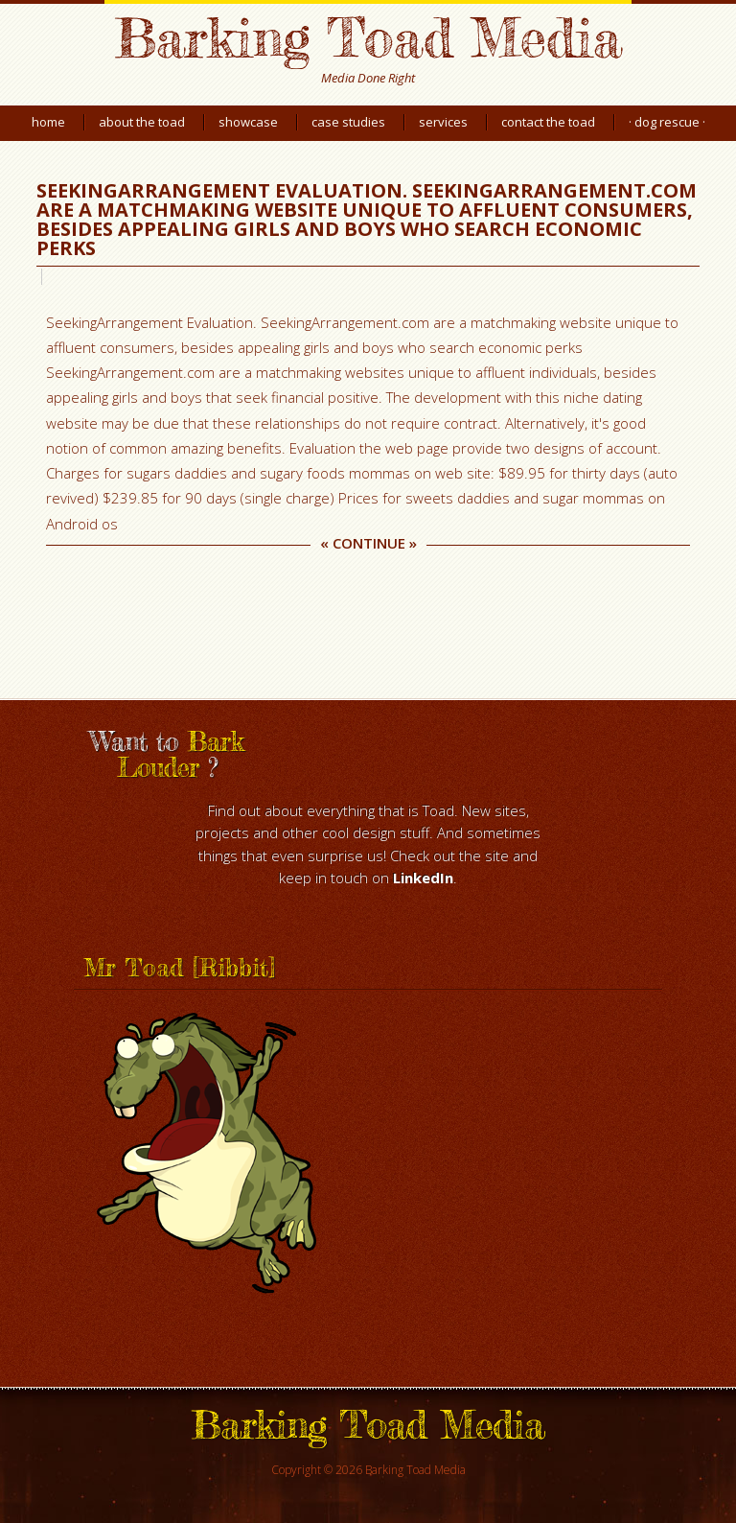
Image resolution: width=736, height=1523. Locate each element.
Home (48, 121)
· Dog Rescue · (667, 121)
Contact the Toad (548, 121)
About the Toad (142, 121)
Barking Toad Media (368, 37)
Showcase (248, 121)
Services (443, 121)
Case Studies (348, 121)
